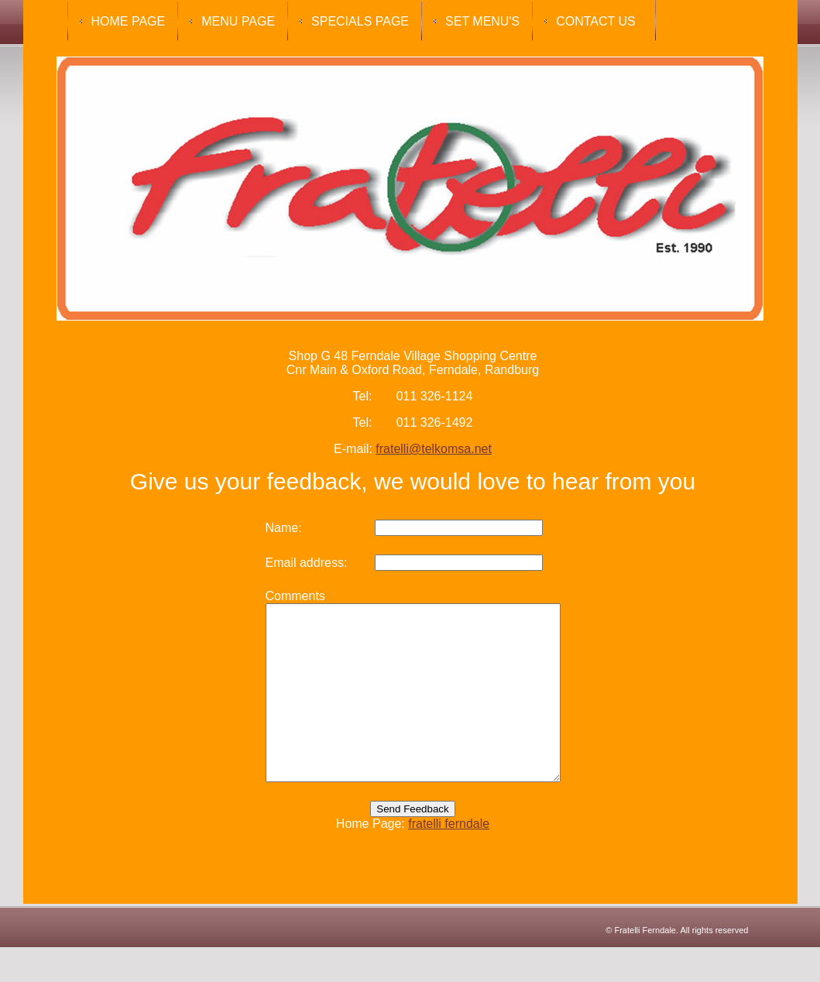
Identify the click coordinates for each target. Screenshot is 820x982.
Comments (277, 596)
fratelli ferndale (448, 858)
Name (264, 527)
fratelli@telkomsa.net (434, 448)
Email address (287, 562)
